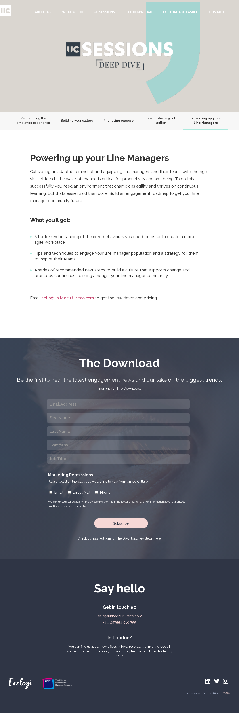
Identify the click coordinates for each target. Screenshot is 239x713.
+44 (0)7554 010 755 (119, 622)
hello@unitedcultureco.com (67, 298)
